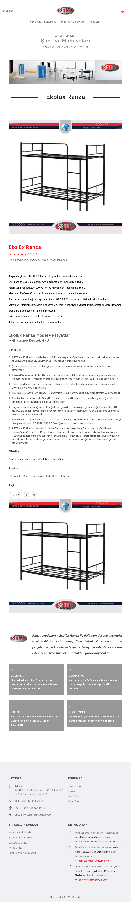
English (8, 10)
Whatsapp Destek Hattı (30, 340)
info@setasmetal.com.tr (37, 815)
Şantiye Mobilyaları (33, 476)
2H (79, 897)
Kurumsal (51, 22)
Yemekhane (94, 837)
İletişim (59, 36)
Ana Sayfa (36, 22)
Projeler (95, 22)
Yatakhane (81, 837)
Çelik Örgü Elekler (94, 871)
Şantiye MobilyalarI (74, 22)
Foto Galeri (52, 476)
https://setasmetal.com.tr (107, 841)
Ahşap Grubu (16, 847)
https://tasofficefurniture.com (92, 860)
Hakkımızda (15, 476)
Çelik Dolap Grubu (18, 842)
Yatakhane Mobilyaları (20, 832)
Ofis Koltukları (99, 852)
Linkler (71, 36)
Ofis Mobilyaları (88, 847)
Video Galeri (74, 801)
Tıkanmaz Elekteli (90, 866)
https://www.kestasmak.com (91, 880)
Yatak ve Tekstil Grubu (21, 837)
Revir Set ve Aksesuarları (22, 853)
